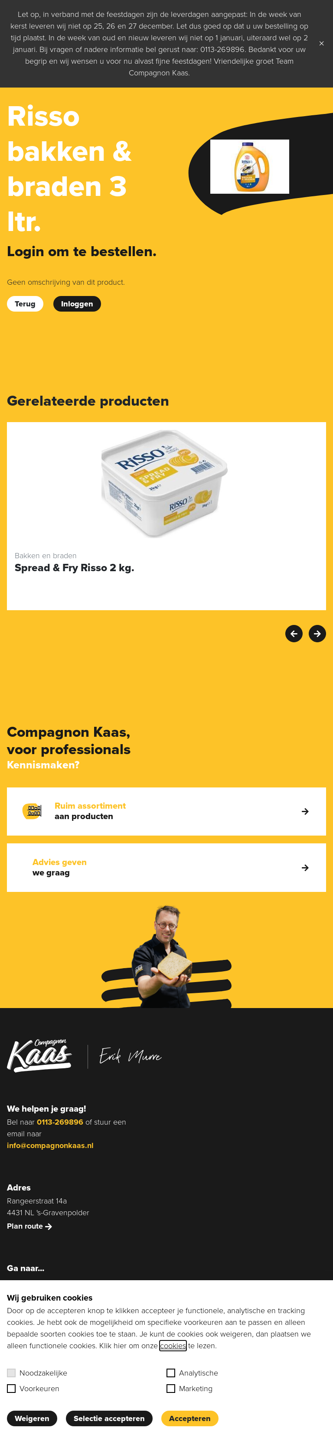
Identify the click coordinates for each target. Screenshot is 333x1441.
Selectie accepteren (109, 1418)
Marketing (189, 1388)
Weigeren (32, 1418)
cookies (173, 1345)
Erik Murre (130, 1055)
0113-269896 (60, 1122)
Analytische (192, 1373)
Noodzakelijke (37, 1373)
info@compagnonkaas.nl (50, 1145)
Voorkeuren (33, 1388)
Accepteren (190, 1418)
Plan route (29, 1226)
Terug (25, 304)
